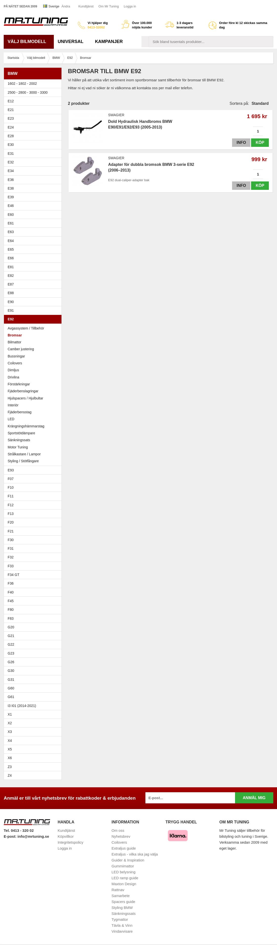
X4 (34, 741)
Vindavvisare (122, 931)
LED (11, 419)
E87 (34, 284)
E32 (11, 162)
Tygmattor (120, 919)
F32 (11, 557)
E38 (34, 188)
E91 (34, 310)
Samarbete (121, 896)
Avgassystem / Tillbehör (26, 328)
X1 (34, 714)
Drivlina (13, 377)
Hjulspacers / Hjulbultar (25, 398)
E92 (34, 319)
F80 (11, 610)
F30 (34, 540)
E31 (11, 153)
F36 (11, 583)
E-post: (11, 836)
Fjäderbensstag (20, 412)
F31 (34, 548)
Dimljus (13, 370)
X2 (10, 723)
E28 (34, 136)
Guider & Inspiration (128, 860)
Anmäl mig (254, 798)
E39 (34, 197)
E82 (34, 276)
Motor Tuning (18, 447)
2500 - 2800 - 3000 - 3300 (34, 92)
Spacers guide (123, 902)
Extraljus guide (124, 848)
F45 (11, 601)
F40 (11, 592)
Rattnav (118, 890)
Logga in (130, 6)
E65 (34, 249)
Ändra (65, 6)
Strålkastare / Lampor (24, 454)
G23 (11, 653)
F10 (34, 487)
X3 (34, 732)
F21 (11, 531)
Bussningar (34, 356)
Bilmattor (14, 342)
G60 (11, 688)
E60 (34, 215)
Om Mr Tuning (109, 6)
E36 (34, 180)
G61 (11, 697)
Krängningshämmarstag (26, 426)
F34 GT (34, 575)
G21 (11, 636)
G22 (11, 644)
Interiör (13, 405)
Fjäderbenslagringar (23, 391)
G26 (11, 662)
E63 (34, 232)
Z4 (34, 775)
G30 (11, 671)
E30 (34, 145)
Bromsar (15, 335)
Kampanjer (109, 41)
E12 (34, 101)
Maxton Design (124, 884)
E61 (34, 223)
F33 (11, 566)
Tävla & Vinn (122, 925)
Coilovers (15, 363)
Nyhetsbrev (121, 836)
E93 (34, 470)
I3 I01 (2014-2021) (22, 706)
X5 (34, 749)
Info (240, 142)
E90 (34, 302)
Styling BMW (122, 907)
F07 (34, 479)
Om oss (118, 830)
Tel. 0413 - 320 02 (19, 830)
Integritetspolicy (70, 842)
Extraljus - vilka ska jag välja (135, 854)
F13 (34, 514)
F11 (34, 496)
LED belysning (124, 872)
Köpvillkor (66, 836)
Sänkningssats (19, 440)
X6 (10, 758)
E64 (34, 241)
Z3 (34, 767)
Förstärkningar (19, 384)
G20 (11, 627)
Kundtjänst (85, 6)
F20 (34, 522)
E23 (34, 118)
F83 (11, 618)
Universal (72, 41)
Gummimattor (123, 866)
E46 (34, 206)
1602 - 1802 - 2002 (34, 84)
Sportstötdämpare (21, 433)
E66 (34, 258)
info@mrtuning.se (33, 836)
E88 (34, 293)
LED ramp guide (125, 878)
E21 (34, 110)
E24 (34, 127)
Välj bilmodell (29, 41)
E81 (34, 267)
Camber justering (21, 349)
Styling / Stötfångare (23, 461)
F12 (34, 505)
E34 (34, 171)
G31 (11, 679)
